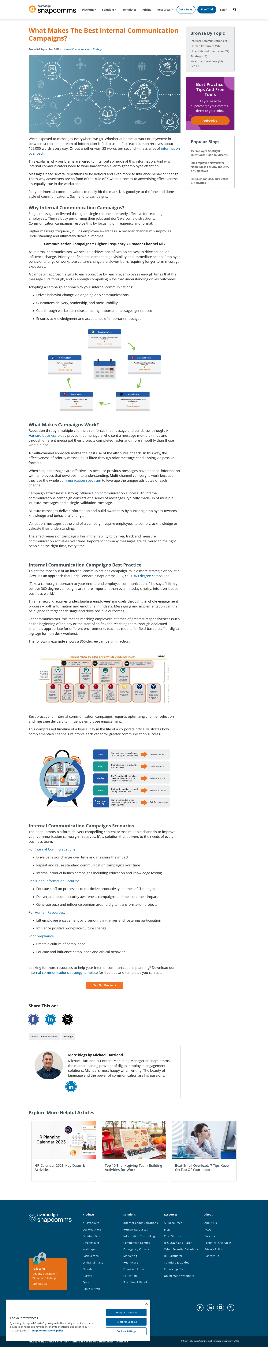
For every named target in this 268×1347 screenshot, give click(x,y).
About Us (210, 1223)
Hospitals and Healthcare (210, 51)
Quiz (86, 1282)
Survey (87, 1276)
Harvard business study (47, 435)
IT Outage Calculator (178, 1243)
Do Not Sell (121, 1341)
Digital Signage (93, 1262)
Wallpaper (90, 1249)
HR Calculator (173, 1256)
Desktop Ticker (93, 1236)
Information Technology (139, 1236)
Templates (129, 9)
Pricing (146, 9)
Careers (209, 1236)
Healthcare (130, 1262)
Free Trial (207, 9)
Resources (164, 9)
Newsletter (90, 1269)
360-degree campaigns (151, 576)
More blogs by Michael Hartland (95, 1055)
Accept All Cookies (126, 1312)
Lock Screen (91, 1256)
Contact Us (39, 1284)
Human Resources (49, 912)
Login (223, 9)
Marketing (130, 1256)
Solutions (108, 9)
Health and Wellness (207, 61)
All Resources (173, 1223)
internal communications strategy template (63, 972)
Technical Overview (217, 1243)
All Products (91, 1223)
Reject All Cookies (126, 1321)
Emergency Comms (136, 1249)
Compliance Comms (136, 1243)
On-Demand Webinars (179, 1276)
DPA (66, 1341)
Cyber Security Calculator (181, 1249)
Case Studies (172, 1236)
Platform (88, 9)
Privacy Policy (213, 1249)
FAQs (207, 1229)
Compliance (44, 936)
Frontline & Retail (135, 1282)
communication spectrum (80, 480)
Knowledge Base (175, 1269)
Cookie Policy (54, 1341)
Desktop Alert (92, 1229)
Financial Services (135, 1269)
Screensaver (91, 1243)
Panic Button (91, 1289)
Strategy (97, 49)
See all (195, 66)
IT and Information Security (56, 881)
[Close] (146, 1304)
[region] (78, 1320)
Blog (167, 1229)
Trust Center (106, 1341)
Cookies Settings (126, 1331)
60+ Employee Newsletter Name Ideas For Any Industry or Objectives (210, 167)
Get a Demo (186, 9)
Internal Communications (77, 49)
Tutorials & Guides (176, 1262)
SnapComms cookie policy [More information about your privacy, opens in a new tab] (47, 1330)
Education (130, 1276)
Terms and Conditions (84, 1341)
